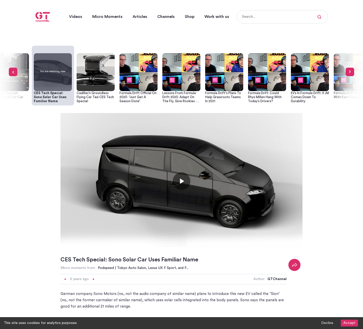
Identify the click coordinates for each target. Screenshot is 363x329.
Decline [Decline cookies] (327, 323)
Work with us (216, 17)
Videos (75, 17)
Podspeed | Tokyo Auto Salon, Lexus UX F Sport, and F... (143, 268)
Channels (166, 17)
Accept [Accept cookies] (349, 323)
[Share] (294, 265)
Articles (140, 17)
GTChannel (277, 279)
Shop (189, 17)
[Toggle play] (181, 181)
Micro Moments (107, 17)
